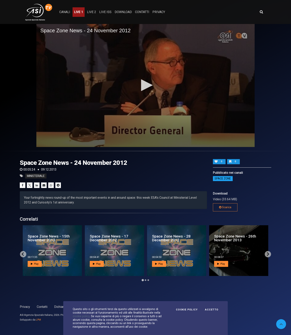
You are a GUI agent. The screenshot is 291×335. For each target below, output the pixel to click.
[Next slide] (268, 254)
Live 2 (91, 12)
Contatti (42, 307)
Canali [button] (64, 12)
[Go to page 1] (143, 280)
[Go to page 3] (148, 280)
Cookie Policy (187, 309)
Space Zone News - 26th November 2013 (235, 238)
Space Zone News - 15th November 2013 (49, 238)
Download (123, 12)
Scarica (225, 207)
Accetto (211, 309)
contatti (142, 12)
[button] (145, 85)
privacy (158, 12)
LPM (38, 319)
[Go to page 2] (145, 280)
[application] (145, 85)
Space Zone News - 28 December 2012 (171, 238)
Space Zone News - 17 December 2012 (109, 238)
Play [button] (35, 263)
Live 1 (78, 12)
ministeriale (36, 176)
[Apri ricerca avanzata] (261, 12)
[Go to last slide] (23, 254)
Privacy (25, 307)
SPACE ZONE (222, 178)
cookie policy (81, 316)
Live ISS (105, 12)
